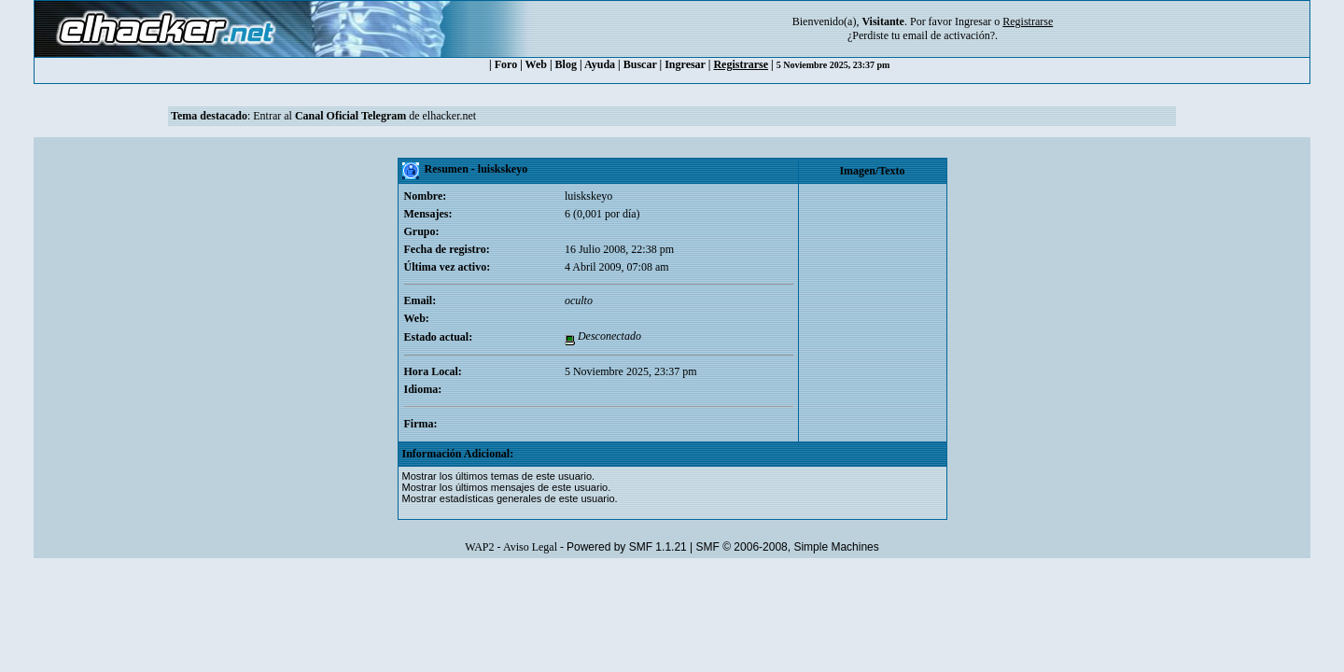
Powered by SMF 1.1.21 (627, 546)
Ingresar (973, 21)
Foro (506, 64)
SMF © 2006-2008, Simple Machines (787, 546)
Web (536, 64)
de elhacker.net (441, 115)
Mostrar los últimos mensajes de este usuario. (506, 487)
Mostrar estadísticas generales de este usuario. (510, 498)
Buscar (640, 64)
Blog (566, 64)
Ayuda (599, 64)
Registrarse (740, 64)
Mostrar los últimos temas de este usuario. (498, 476)
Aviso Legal (530, 546)
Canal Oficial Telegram (350, 115)
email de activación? (949, 35)
